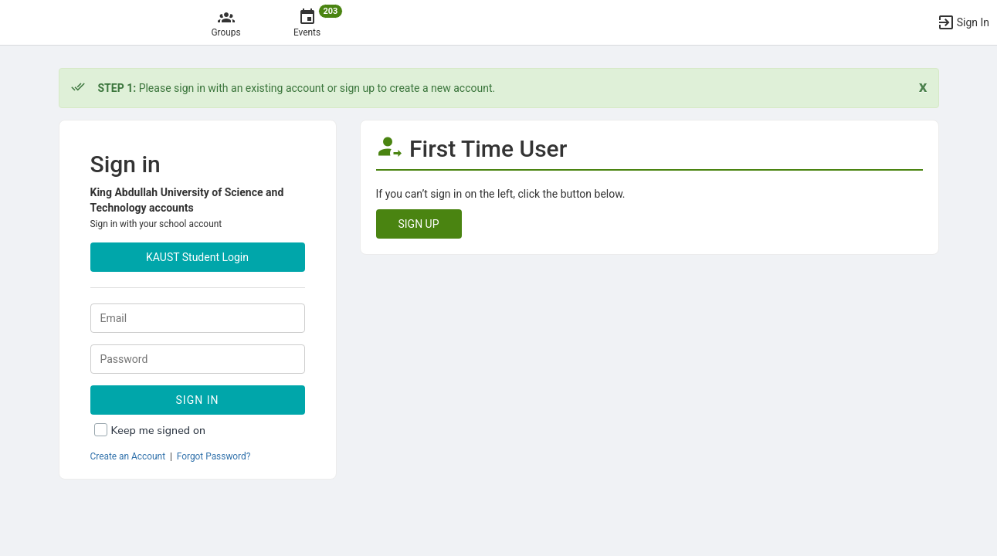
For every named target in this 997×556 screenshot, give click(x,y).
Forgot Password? (214, 456)
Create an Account (128, 456)
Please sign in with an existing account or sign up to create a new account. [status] (297, 88)
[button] (963, 22)
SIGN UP (418, 224)
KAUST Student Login (197, 257)
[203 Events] (307, 22)
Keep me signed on (158, 430)
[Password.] (197, 359)
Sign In (197, 400)
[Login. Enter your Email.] (197, 318)
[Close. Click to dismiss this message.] (923, 87)
